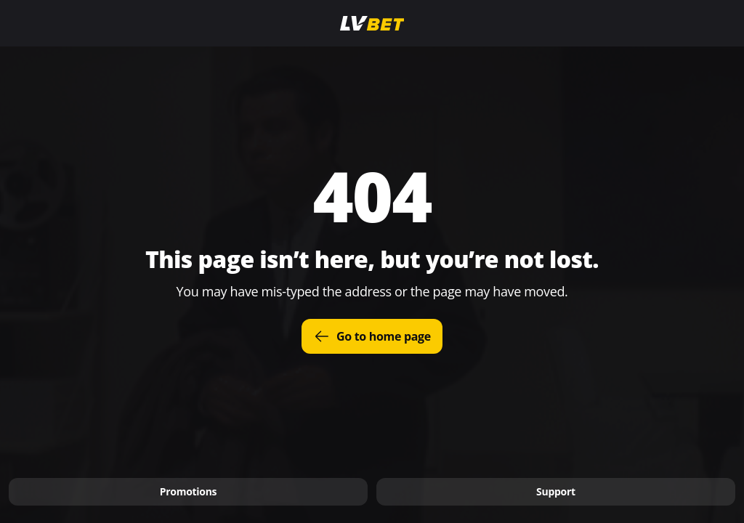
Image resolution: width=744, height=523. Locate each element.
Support (555, 491)
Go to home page (372, 336)
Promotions (188, 491)
